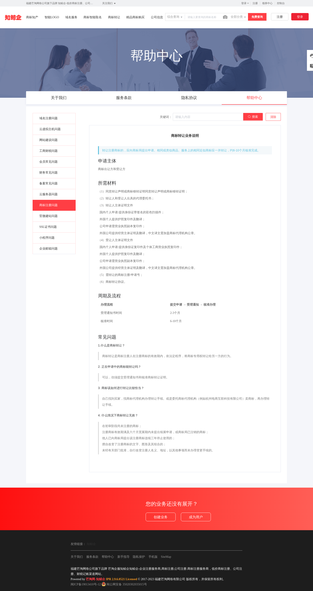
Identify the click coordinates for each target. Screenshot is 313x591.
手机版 (153, 556)
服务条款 (92, 556)
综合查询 (175, 17)
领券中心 (267, 3)
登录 (243, 3)
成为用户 (196, 517)
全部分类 (239, 17)
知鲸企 (91, 544)
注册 (255, 3)
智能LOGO (52, 17)
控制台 (281, 3)
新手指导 (123, 556)
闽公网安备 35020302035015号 (124, 584)
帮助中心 (108, 556)
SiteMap (166, 556)
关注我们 (109, 3)
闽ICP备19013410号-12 (86, 584)
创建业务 (161, 517)
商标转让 (114, 17)
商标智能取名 (92, 17)
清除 (273, 117)
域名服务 (71, 17)
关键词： (166, 117)
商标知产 (32, 17)
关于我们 (77, 556)
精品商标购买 (135, 17)
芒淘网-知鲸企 (95, 579)
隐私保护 (139, 556)
